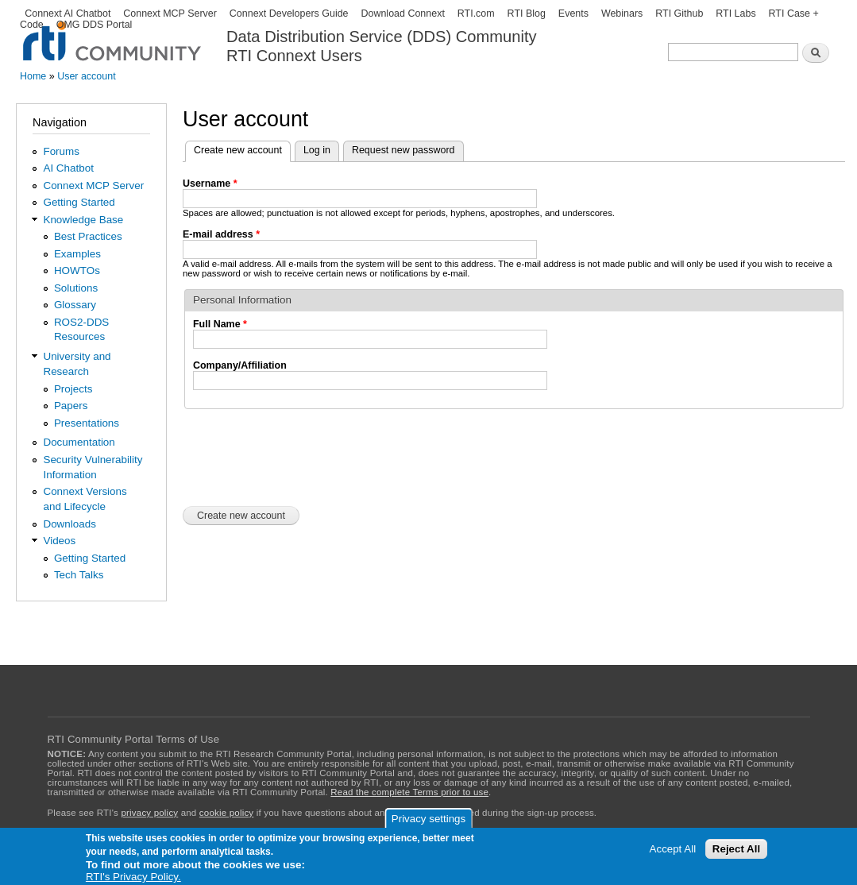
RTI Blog (527, 13)
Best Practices (88, 236)
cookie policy (226, 812)
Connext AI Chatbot (67, 13)
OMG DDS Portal (94, 24)
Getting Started (78, 202)
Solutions (76, 288)
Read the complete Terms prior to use (409, 792)
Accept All (673, 849)
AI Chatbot (68, 168)
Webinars (622, 13)
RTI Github (679, 13)
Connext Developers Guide (289, 13)
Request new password (403, 150)
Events (573, 13)
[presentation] (303, 456)
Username (210, 183)
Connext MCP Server (170, 13)
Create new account (242, 148)
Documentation (78, 442)
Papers (71, 406)
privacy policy (149, 812)
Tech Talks (79, 575)
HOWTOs (77, 270)
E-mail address (221, 234)
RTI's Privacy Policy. (133, 877)
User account (86, 76)
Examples (77, 254)
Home (33, 76)
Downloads (69, 524)
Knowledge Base (83, 220)
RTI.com (476, 13)
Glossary (75, 305)
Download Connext (402, 13)
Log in (316, 150)
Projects (73, 389)
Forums (61, 151)
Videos (59, 541)
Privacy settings (428, 819)
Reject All (736, 849)
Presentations (86, 423)
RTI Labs (735, 13)
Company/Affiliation (240, 365)
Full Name (220, 324)
